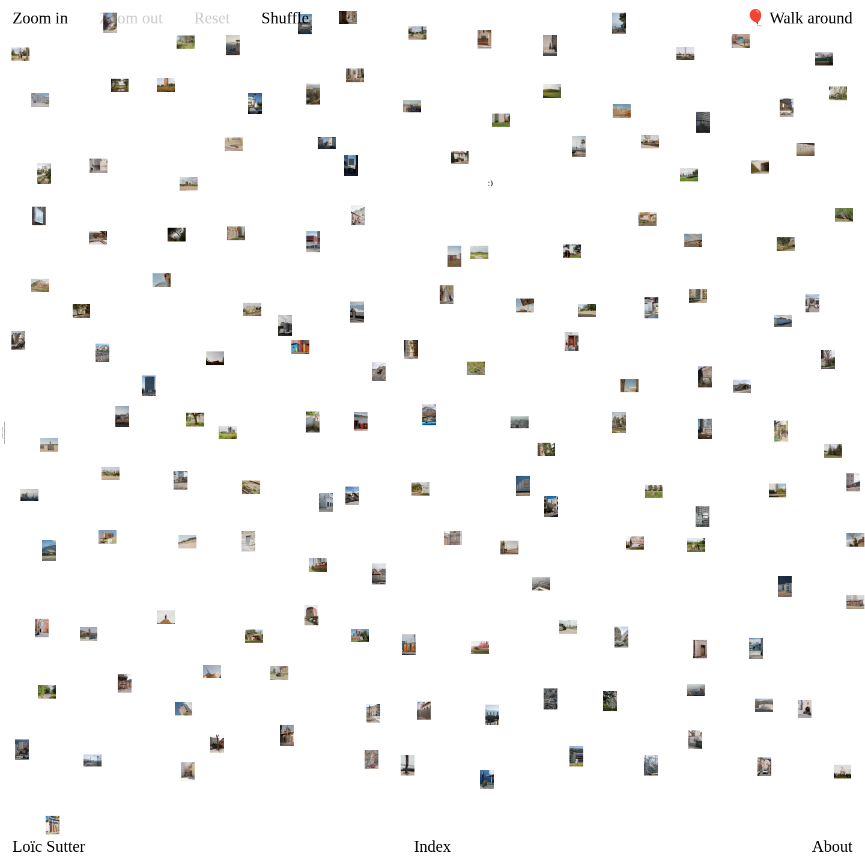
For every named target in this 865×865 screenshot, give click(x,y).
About (832, 846)
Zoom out (131, 18)
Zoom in (40, 18)
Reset (212, 18)
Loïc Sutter (49, 846)
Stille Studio (4, 424)
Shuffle (285, 18)
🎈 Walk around (798, 18)
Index (432, 846)
